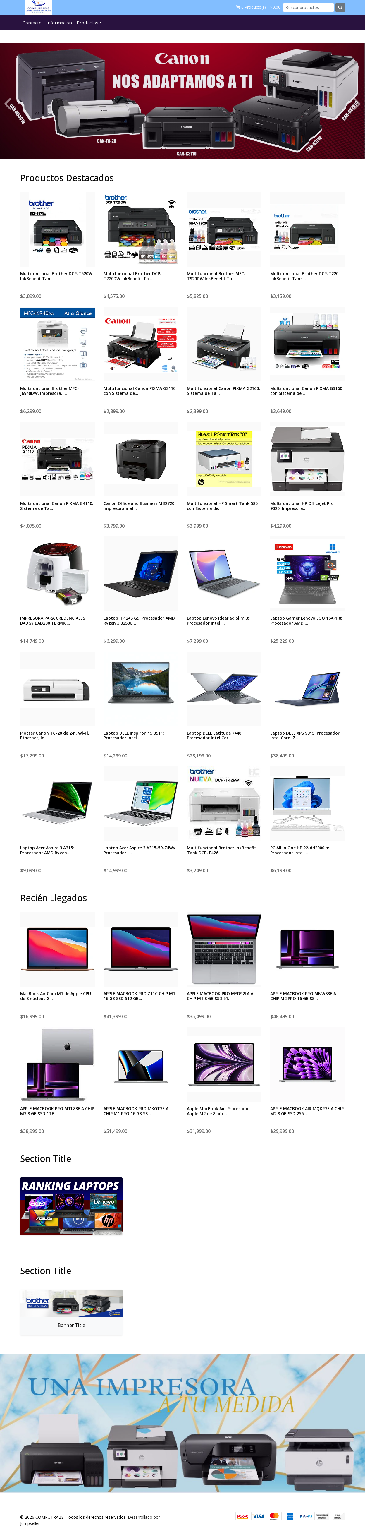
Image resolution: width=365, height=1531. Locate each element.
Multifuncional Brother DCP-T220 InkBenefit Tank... (304, 276)
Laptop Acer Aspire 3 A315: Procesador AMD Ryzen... (47, 850)
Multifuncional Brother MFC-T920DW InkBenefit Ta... (216, 276)
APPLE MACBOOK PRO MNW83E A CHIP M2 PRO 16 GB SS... (303, 996)
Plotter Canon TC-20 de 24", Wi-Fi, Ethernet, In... (54, 735)
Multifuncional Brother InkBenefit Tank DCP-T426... (221, 850)
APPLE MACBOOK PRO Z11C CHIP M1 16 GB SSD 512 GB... (139, 996)
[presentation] (8, 104)
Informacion (59, 22)
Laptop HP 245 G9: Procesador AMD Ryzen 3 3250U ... (139, 620)
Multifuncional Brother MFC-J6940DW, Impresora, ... (49, 390)
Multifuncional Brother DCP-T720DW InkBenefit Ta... (133, 276)
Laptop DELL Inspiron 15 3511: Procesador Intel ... (134, 735)
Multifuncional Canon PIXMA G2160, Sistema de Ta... (223, 390)
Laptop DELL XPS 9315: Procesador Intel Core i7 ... (305, 735)
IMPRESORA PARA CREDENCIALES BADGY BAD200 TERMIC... (52, 620)
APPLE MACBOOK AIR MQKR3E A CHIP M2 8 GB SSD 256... (307, 1111)
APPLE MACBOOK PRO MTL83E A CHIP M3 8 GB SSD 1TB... (57, 1111)
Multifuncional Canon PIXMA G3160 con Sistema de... (306, 390)
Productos (87, 22)
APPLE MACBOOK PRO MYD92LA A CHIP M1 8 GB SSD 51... (220, 996)
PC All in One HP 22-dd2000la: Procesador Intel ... (299, 850)
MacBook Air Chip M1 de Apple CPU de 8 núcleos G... (55, 996)
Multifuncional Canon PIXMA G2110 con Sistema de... (139, 390)
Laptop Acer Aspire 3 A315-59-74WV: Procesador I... (140, 850)
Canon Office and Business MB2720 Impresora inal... (139, 505)
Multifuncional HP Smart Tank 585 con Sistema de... (222, 505)
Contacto (32, 22)
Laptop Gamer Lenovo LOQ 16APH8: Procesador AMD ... (306, 620)
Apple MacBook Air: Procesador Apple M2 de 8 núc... (218, 1111)
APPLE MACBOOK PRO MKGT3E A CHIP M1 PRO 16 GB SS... (136, 1111)
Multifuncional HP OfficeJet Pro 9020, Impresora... (302, 505)
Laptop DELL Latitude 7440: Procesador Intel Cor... (214, 735)
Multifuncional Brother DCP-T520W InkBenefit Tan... (56, 276)
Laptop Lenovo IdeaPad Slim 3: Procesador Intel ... (218, 620)
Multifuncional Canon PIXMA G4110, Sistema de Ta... (56, 505)
